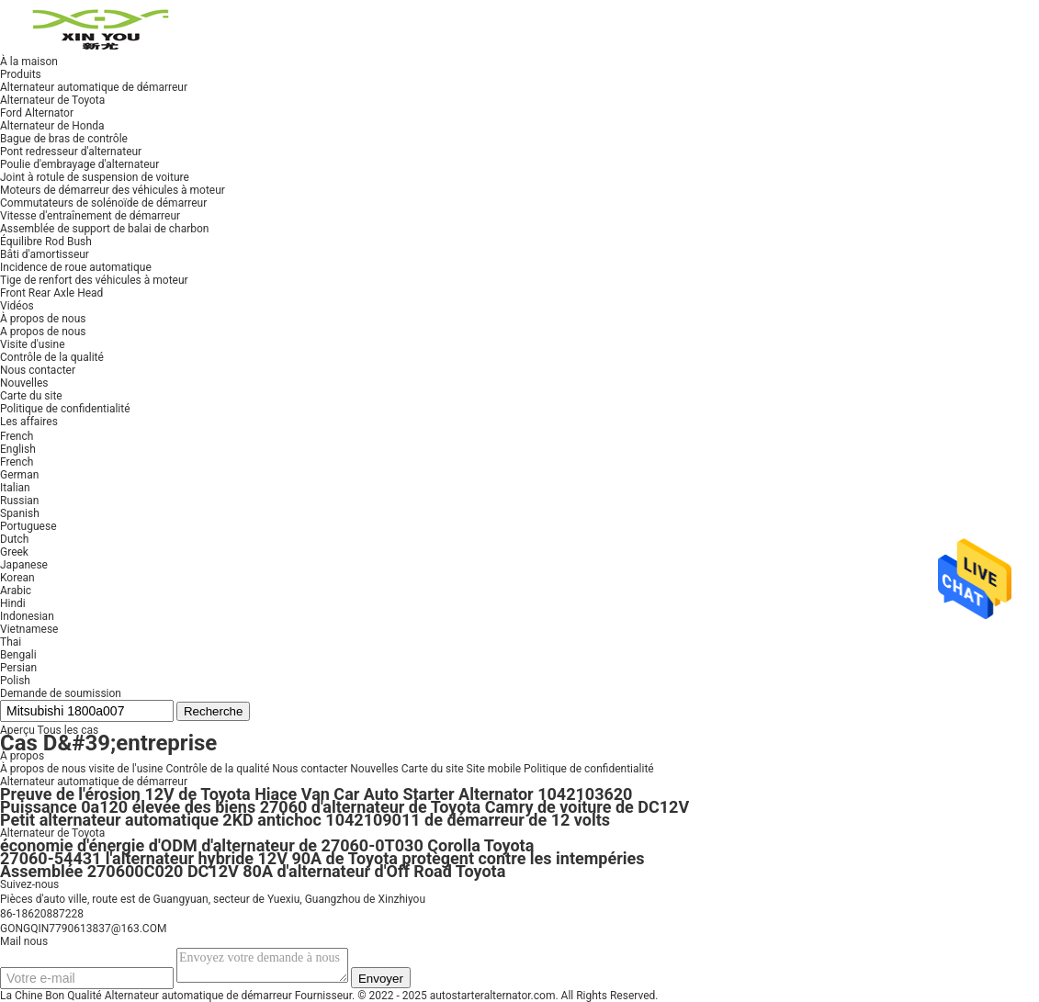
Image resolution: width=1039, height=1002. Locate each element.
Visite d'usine (32, 344)
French (16, 462)
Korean (17, 577)
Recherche (213, 711)
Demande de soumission (60, 693)
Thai (10, 642)
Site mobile (494, 768)
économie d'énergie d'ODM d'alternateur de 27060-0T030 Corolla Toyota (267, 845)
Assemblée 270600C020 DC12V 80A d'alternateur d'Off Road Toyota (252, 871)
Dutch (14, 539)
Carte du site (432, 768)
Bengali (18, 654)
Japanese (24, 564)
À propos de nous (42, 768)
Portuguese (28, 526)
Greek (14, 552)
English (18, 449)
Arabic (15, 590)
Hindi (13, 603)
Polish (15, 680)
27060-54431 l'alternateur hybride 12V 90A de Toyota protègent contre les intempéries (322, 858)
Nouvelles (374, 768)
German (19, 474)
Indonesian (27, 616)
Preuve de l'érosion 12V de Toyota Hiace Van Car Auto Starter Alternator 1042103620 (316, 794)
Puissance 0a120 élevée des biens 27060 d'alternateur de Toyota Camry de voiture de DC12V (344, 806)
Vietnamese (29, 629)
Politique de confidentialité (589, 768)
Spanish (20, 513)
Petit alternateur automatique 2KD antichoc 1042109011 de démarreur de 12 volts (305, 819)
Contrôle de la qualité (52, 357)
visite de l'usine (125, 768)
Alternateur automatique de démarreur (93, 781)
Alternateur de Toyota (52, 833)
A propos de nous (42, 331)
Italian (15, 487)
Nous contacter (309, 768)
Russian (19, 500)
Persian (18, 667)
